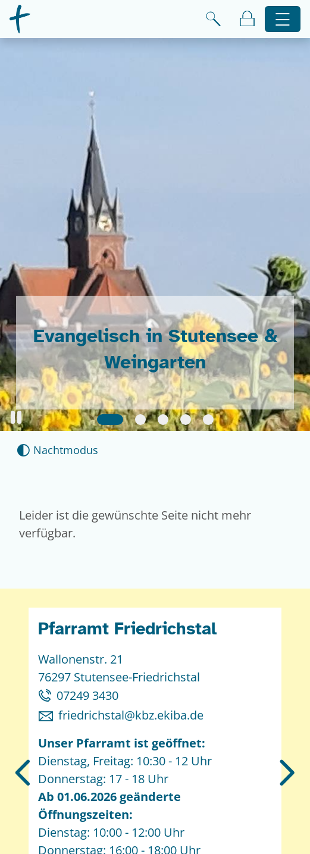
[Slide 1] (110, 419)
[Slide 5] (208, 419)
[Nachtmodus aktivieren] (57, 450)
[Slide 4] (186, 419)
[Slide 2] (140, 419)
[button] (16, 417)
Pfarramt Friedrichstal (127, 628)
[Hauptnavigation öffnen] (283, 19)
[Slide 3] (163, 419)
